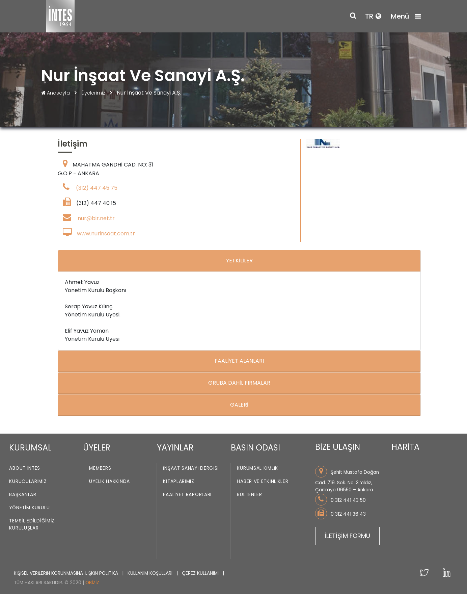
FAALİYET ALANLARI (239, 361)
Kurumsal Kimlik (257, 468)
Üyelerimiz (94, 92)
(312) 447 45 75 (96, 188)
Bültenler (249, 495)
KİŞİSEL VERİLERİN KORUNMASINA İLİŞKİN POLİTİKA (66, 573)
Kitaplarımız (178, 482)
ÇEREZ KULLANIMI (201, 573)
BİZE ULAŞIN (337, 447)
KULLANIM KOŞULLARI (151, 573)
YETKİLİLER (239, 260)
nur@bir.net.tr (96, 218)
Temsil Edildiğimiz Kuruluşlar (32, 525)
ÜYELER (96, 447)
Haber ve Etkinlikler (262, 482)
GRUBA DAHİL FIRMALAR (239, 383)
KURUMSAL (30, 447)
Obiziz (92, 582)
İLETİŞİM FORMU (347, 536)
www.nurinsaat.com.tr (106, 233)
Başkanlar (22, 495)
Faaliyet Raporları (187, 495)
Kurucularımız (28, 482)
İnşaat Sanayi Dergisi (191, 468)
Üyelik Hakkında (109, 482)
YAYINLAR (175, 447)
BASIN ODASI (255, 447)
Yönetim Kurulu (29, 508)
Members (100, 468)
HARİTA (405, 447)
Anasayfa (56, 92)
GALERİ (239, 405)
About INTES (24, 468)
